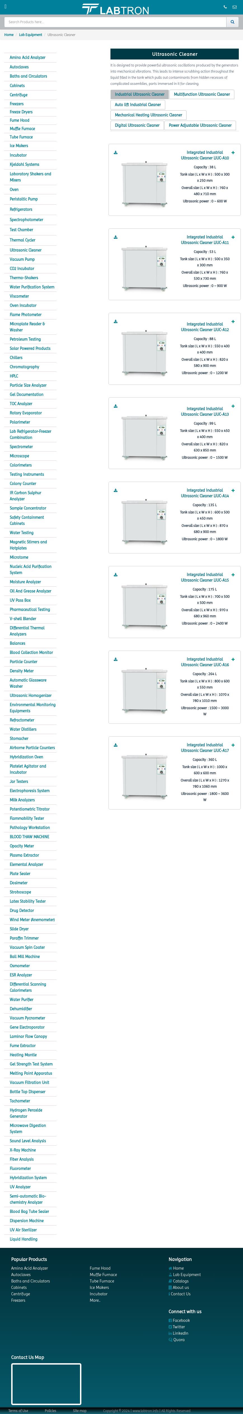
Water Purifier (21, 999)
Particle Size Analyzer (28, 385)
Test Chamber (21, 230)
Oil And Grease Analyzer (30, 591)
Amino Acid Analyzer (27, 57)
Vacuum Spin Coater (27, 947)
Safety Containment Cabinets (27, 520)
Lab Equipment (30, 35)
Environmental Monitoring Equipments (33, 708)
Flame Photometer (25, 314)
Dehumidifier (21, 1009)
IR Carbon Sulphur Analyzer (25, 496)
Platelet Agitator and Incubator (28, 769)
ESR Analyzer (21, 975)
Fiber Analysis (22, 1159)
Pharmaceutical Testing (30, 609)
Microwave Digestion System (28, 1128)
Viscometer (19, 296)
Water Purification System (32, 287)
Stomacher (19, 738)
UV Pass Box (20, 600)
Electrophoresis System (29, 791)
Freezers (16, 104)
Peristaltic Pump (24, 199)
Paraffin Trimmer (24, 938)
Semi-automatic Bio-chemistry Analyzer (28, 1199)
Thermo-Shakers (24, 278)
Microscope (19, 456)
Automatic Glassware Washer (28, 683)
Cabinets (17, 85)
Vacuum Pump (22, 259)
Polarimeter (20, 422)
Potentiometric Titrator (29, 809)
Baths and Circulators (28, 76)
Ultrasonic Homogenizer (30, 695)
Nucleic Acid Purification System (30, 569)
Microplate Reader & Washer (27, 327)
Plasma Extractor (24, 855)
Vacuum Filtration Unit (29, 1082)
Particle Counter (23, 662)
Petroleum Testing (25, 339)
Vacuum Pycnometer (27, 1018)
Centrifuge (18, 95)
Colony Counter (23, 483)
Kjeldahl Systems (24, 164)
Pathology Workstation (30, 827)
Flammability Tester (27, 818)
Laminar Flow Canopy (28, 1036)
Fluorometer (20, 1168)
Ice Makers (19, 146)
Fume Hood (19, 120)
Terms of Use (18, 1411)
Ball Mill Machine (25, 956)
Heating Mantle (23, 1055)
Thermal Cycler (22, 240)
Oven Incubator (23, 305)
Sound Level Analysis (28, 1141)
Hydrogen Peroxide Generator (26, 1113)
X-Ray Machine (23, 1150)
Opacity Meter (22, 846)
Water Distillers (23, 729)
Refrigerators (21, 209)
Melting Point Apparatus (31, 1073)
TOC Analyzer (21, 404)
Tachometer (20, 1101)
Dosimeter (18, 883)
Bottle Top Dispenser (27, 1092)
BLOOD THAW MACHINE (29, 837)
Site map (79, 1411)
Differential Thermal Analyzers (27, 631)
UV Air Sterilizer (23, 1230)
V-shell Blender (23, 619)
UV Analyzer (20, 1187)
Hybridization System (28, 1178)
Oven (14, 189)
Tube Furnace (21, 137)
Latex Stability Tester (28, 901)
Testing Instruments (27, 474)
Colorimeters (21, 465)
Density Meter (22, 671)
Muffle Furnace (22, 128)
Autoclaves (19, 67)
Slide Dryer (19, 929)
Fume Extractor (23, 1045)
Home (8, 35)
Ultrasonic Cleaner (25, 250)
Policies (50, 1411)
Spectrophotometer (26, 220)
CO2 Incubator (22, 268)
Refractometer (22, 720)
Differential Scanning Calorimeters (28, 987)
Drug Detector (22, 910)
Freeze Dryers (21, 112)
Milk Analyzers (22, 800)
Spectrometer (21, 447)
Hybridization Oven (26, 757)
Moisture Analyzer (25, 582)
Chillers (16, 357)
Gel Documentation (26, 394)
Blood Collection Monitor (31, 652)
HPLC (14, 376)
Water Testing (22, 533)
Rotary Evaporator (26, 413)
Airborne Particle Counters (32, 748)
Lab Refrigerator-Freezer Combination (30, 434)
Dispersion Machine (27, 1221)
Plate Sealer (20, 873)
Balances (17, 643)
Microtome (19, 557)
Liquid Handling (23, 1239)
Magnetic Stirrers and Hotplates (28, 545)
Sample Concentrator (28, 508)
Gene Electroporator (27, 1027)
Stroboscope (20, 892)
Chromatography (24, 367)
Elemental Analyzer (26, 864)
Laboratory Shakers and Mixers (30, 177)
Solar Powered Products (30, 348)
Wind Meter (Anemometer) (32, 920)
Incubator (18, 155)
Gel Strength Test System (31, 1064)
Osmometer (20, 966)
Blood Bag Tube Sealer (29, 1211)
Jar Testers (19, 781)
